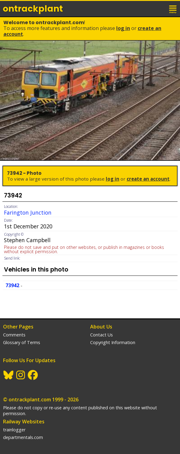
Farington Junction (28, 212)
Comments (14, 335)
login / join (160, 8)
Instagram (20, 375)
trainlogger (14, 430)
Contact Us (101, 335)
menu (173, 8)
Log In (123, 28)
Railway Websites (23, 421)
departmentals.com (23, 437)
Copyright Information (112, 342)
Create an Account (148, 179)
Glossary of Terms (21, 342)
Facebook (33, 375)
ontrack (33, 9)
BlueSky (8, 375)
